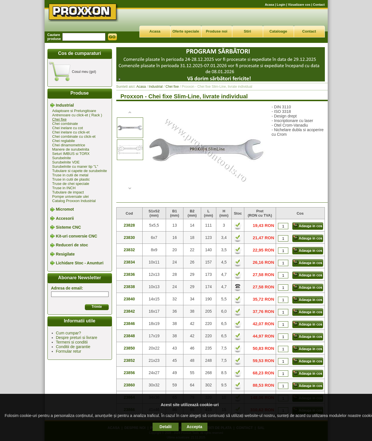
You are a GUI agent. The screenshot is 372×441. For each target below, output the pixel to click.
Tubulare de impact (68, 192)
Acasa (269, 4)
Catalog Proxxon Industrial (74, 201)
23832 (129, 250)
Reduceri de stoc (72, 245)
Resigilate (65, 254)
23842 (129, 311)
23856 (129, 372)
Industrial (65, 105)
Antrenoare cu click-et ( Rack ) (77, 115)
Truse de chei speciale (70, 183)
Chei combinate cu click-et (74, 136)
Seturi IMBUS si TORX (71, 153)
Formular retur (68, 351)
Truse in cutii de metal (70, 175)
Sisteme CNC (68, 227)
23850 (129, 348)
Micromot (65, 209)
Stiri (247, 31)
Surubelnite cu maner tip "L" (75, 166)
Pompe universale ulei (70, 196)
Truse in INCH (64, 188)
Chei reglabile (63, 141)
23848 (129, 336)
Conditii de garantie (73, 346)
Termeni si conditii (72, 342)
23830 (129, 237)
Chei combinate (65, 123)
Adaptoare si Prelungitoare (74, 111)
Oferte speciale (185, 31)
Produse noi (216, 31)
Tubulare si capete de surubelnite (79, 171)
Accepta (194, 426)
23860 (129, 385)
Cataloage (278, 31)
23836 (129, 274)
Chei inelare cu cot (67, 128)
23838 (129, 286)
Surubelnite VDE (66, 162)
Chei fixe (59, 119)
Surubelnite (61, 158)
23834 (129, 262)
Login (281, 4)
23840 (129, 299)
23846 (129, 323)
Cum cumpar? (68, 333)
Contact (319, 4)
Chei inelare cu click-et (71, 132)
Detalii (165, 426)
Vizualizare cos (299, 4)
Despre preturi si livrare (76, 337)
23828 (129, 225)
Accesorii (65, 218)
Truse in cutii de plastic (71, 179)
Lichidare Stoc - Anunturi (79, 263)
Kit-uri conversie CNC (76, 236)
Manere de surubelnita (70, 149)
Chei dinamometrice (68, 145)
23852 (129, 360)
